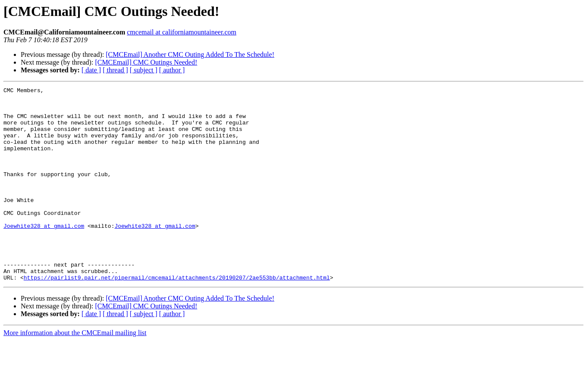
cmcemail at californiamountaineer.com (181, 32)
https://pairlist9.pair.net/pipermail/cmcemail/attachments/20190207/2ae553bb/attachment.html (177, 316)
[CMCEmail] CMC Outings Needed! (146, 62)
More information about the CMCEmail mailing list (75, 371)
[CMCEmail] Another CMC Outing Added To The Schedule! (190, 54)
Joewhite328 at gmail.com (43, 254)
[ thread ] (115, 70)
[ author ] (172, 70)
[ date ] (91, 70)
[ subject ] (143, 70)
